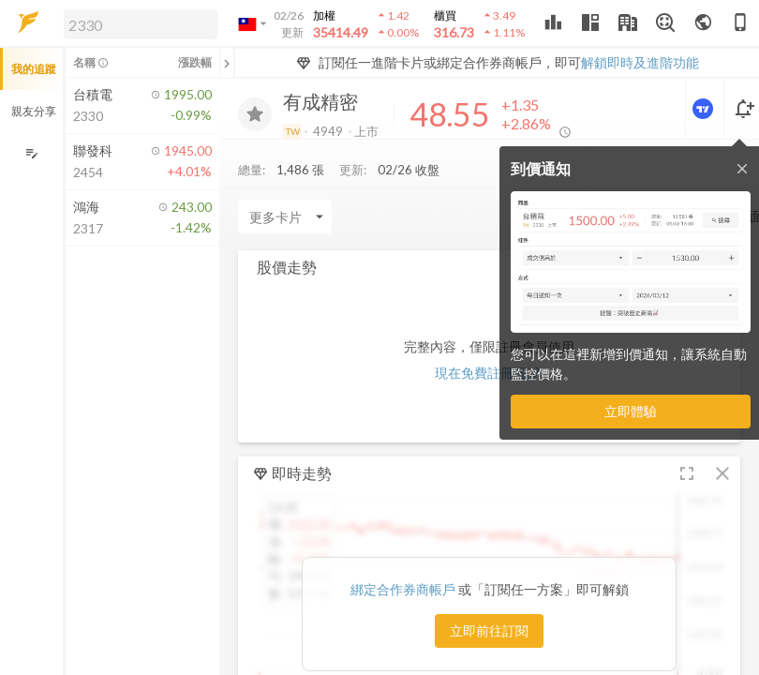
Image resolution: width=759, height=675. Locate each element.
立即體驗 (630, 411)
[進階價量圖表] (704, 109)
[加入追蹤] (255, 114)
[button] (136, 23)
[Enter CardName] (285, 216)
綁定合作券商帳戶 (404, 589)
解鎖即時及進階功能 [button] (640, 62)
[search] (140, 24)
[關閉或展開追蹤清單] (226, 63)
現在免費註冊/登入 (489, 373)
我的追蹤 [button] (33, 69)
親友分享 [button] (33, 111)
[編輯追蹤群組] (31, 153)
